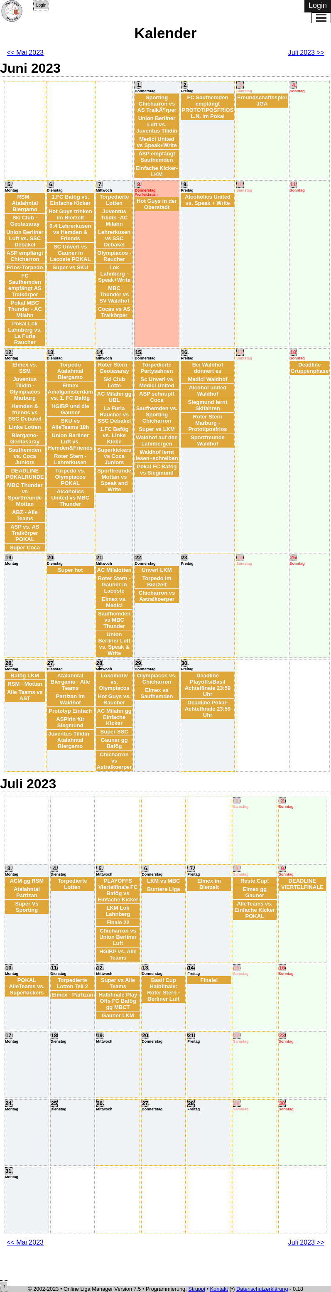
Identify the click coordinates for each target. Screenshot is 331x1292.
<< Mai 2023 (25, 52)
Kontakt (219, 1289)
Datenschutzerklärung (262, 1289)
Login (41, 5)
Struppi (196, 1289)
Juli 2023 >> (306, 52)
